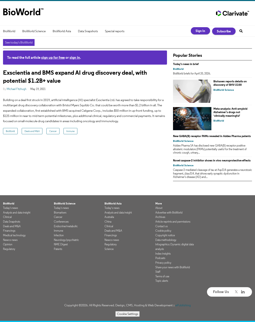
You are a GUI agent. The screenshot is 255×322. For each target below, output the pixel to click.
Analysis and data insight (16, 212)
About (158, 208)
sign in (75, 57)
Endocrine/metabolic (66, 226)
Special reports (114, 31)
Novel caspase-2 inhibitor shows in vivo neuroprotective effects (212, 160)
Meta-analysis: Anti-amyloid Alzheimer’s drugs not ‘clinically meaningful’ (230, 112)
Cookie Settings (127, 314)
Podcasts (160, 258)
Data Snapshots (88, 31)
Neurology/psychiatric (66, 240)
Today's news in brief (186, 64)
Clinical (7, 217)
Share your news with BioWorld (172, 267)
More (158, 203)
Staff (157, 271)
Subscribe (224, 31)
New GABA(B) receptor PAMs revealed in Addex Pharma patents (212, 136)
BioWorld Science (34, 31)
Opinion (7, 244)
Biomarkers (60, 212)
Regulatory (9, 249)
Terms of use (162, 276)
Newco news (10, 240)
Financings (9, 230)
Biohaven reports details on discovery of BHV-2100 (230, 83)
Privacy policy (163, 262)
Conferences (61, 221)
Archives (160, 217)
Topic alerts (161, 281)
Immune (70, 131)
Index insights (163, 253)
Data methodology (165, 240)
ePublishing (183, 305)
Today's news (10, 208)
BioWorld (9, 31)
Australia (109, 217)
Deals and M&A (32, 131)
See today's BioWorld (19, 42)
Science (109, 249)
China (107, 221)
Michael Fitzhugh (16, 89)
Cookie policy (163, 230)
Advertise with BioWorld (168, 212)
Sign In (200, 31)
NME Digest (61, 244)
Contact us (161, 226)
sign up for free (53, 57)
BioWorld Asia (62, 31)
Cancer (53, 131)
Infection (59, 235)
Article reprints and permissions (172, 221)
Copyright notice (165, 235)
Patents (58, 249)
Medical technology (14, 235)
